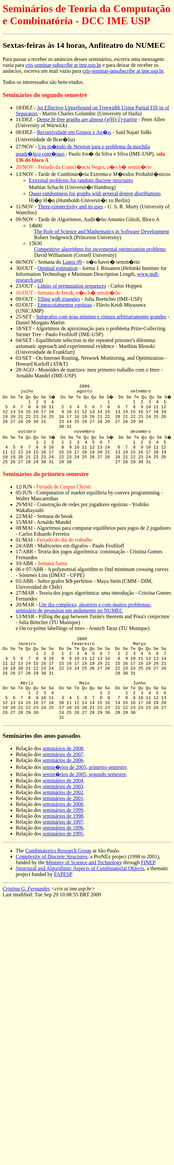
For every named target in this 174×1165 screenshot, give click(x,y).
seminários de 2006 (63, 790)
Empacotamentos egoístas (64, 305)
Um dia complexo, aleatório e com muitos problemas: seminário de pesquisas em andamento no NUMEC (83, 621)
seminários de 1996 (63, 858)
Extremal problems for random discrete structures (81, 180)
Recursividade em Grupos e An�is (74, 132)
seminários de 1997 (63, 852)
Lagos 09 (72, 262)
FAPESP (63, 904)
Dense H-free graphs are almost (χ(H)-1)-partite (87, 119)
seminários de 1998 (63, 846)
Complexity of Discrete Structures (51, 887)
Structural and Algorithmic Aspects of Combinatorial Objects (80, 899)
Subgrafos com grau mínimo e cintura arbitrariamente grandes (101, 316)
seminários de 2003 (63, 817)
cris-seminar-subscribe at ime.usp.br (63, 65)
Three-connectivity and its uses (70, 206)
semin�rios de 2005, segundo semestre (84, 805)
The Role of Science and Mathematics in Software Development (101, 231)
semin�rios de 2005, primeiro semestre (84, 797)
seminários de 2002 (63, 823)
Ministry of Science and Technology (84, 893)
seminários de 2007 (63, 785)
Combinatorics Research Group (58, 881)
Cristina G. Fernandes (26, 919)
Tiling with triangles (58, 299)
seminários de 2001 (63, 828)
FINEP (148, 893)
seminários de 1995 (63, 864)
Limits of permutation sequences (71, 286)
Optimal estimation (57, 268)
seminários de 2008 (63, 779)
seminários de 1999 (63, 840)
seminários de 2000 (63, 834)
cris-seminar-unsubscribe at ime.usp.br (123, 71)
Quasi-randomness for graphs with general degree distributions (95, 193)
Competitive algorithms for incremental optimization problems (100, 249)
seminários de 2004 (63, 811)
